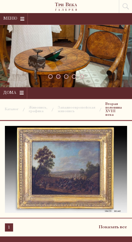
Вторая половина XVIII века (113, 109)
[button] (50, 76)
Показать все (113, 227)
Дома (13, 93)
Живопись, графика (38, 109)
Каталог (12, 109)
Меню (13, 19)
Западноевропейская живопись (76, 109)
